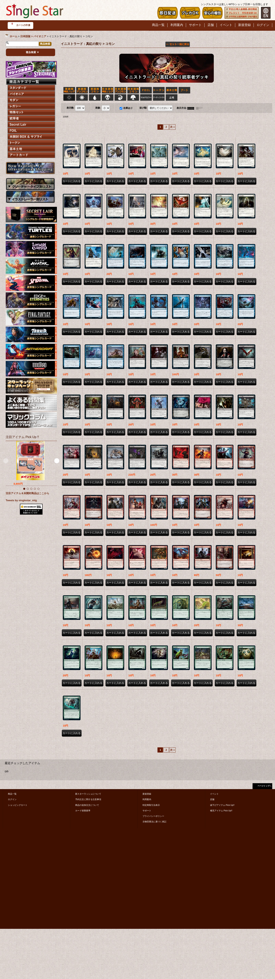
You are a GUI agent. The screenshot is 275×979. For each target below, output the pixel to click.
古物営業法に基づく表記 (154, 821)
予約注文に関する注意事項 (88, 799)
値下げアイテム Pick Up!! (222, 805)
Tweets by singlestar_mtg (21, 500)
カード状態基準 (82, 810)
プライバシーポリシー (153, 816)
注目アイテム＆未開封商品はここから (27, 493)
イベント (214, 794)
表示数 (70, 107)
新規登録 (147, 794)
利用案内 (147, 799)
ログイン (12, 799)
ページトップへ (264, 786)
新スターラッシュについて (88, 794)
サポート (147, 810)
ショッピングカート (17, 805)
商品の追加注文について (87, 805)
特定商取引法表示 (151, 805)
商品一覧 (12, 794)
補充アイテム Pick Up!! (221, 810)
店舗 (212, 799)
